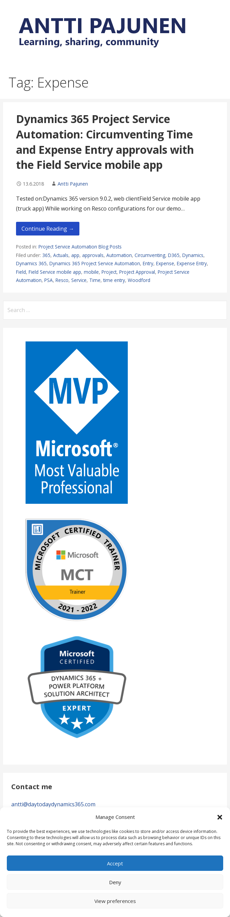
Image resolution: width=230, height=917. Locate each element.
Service (79, 280)
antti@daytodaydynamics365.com (53, 804)
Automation (119, 255)
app (75, 255)
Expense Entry (192, 263)
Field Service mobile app (55, 272)
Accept (115, 863)
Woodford (139, 280)
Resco (62, 280)
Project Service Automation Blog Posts (80, 246)
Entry (148, 263)
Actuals (60, 255)
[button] (219, 817)
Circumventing (150, 255)
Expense (165, 263)
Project (109, 272)
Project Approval (137, 272)
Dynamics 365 (31, 263)
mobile (91, 272)
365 (46, 255)
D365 (174, 255)
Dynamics (192, 255)
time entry (114, 280)
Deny (115, 882)
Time (95, 280)
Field (21, 272)
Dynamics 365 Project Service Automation (94, 263)
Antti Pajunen (73, 183)
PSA (48, 280)
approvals (93, 255)
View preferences (115, 901)
